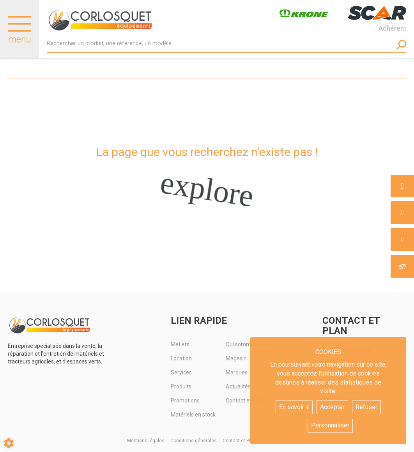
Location (181, 358)
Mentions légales (146, 440)
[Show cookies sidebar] (9, 443)
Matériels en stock (193, 414)
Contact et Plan (239, 440)
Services (181, 372)
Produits (181, 386)
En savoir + (294, 407)
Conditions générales (193, 440)
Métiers (180, 344)
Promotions (185, 400)
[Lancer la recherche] (401, 45)
